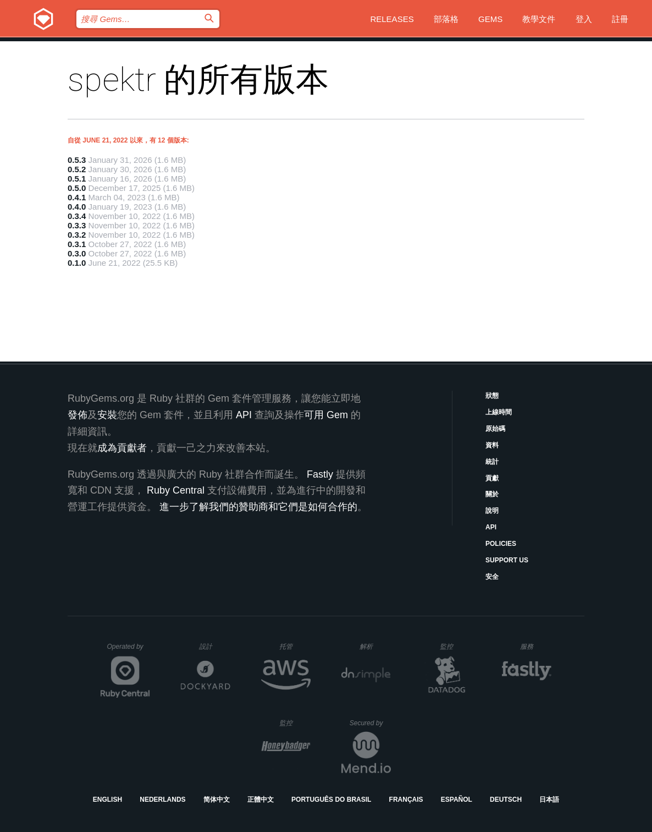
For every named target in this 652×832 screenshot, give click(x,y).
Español (456, 799)
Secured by (370, 723)
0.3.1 (77, 244)
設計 (214, 646)
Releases (391, 19)
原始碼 (495, 429)
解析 (375, 646)
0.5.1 (77, 178)
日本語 (549, 799)
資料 (492, 445)
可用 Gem (326, 414)
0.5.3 (77, 160)
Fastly (320, 474)
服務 (535, 646)
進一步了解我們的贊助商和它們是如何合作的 (258, 506)
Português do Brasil (331, 799)
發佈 (77, 414)
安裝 (107, 414)
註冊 (620, 19)
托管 (293, 646)
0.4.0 (77, 206)
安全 (492, 577)
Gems (490, 19)
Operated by (128, 650)
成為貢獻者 (122, 447)
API (490, 527)
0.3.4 (77, 216)
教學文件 (538, 19)
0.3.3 (77, 225)
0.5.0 (77, 188)
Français (406, 799)
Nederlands (162, 799)
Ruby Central (176, 490)
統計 (492, 462)
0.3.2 (77, 234)
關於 (492, 494)
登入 (584, 19)
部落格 (446, 19)
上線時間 (498, 412)
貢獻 (492, 478)
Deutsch (506, 799)
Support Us (506, 560)
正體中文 (260, 799)
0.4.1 (77, 197)
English (107, 799)
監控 (455, 646)
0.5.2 (77, 169)
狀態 (492, 395)
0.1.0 (77, 262)
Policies (500, 544)
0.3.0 (77, 253)
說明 (492, 510)
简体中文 (216, 799)
